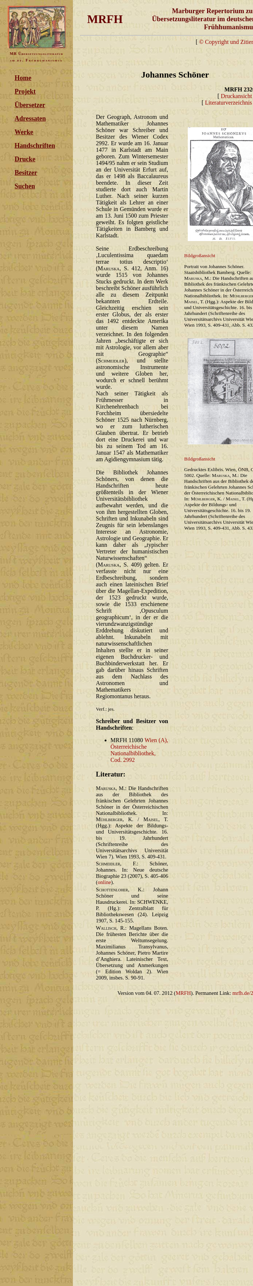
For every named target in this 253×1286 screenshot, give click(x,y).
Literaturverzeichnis (228, 102)
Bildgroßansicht (199, 255)
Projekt (25, 91)
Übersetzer (30, 105)
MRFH (183, 993)
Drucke (25, 159)
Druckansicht (236, 96)
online (104, 882)
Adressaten (30, 118)
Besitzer (26, 172)
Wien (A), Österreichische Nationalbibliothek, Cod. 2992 (139, 750)
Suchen (25, 186)
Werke (24, 132)
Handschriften (35, 145)
